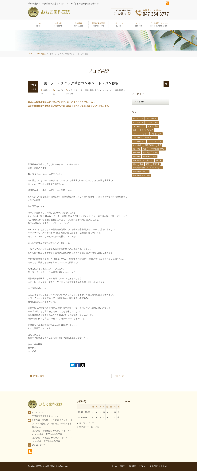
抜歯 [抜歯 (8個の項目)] (144, 149)
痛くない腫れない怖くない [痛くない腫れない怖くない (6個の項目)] (143, 160)
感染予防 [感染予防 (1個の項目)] (136, 149)
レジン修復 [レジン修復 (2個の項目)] (137, 145)
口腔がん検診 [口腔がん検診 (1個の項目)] (150, 145)
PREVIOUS (38, 376)
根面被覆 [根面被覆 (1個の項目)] (146, 153)
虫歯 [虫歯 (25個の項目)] (141, 164)
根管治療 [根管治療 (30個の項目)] (136, 153)
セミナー (139, 26)
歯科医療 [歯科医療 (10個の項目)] (146, 157)
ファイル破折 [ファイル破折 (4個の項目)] (156, 134)
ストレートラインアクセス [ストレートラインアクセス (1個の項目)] (143, 130)
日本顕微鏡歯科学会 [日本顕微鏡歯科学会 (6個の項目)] (156, 149)
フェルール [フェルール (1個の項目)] (137, 138)
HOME (30, 54)
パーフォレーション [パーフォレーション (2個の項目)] (140, 134)
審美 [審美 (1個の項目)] (159, 145)
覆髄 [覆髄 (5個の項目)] (147, 164)
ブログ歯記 (41, 54)
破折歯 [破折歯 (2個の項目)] (158, 160)
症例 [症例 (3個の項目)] (154, 157)
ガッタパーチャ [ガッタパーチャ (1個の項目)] (139, 126)
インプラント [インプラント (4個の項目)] (138, 123)
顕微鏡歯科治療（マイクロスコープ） (99, 90)
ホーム (38, 26)
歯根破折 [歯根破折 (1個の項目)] (136, 157)
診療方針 (58, 26)
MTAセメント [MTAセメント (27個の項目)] (138, 119)
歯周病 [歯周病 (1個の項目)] (155, 153)
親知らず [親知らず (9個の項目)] (156, 164)
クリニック (119, 26)
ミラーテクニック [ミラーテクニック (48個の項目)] (154, 142)
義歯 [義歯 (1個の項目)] (135, 164)
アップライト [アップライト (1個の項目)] (151, 119)
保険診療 (78, 26)
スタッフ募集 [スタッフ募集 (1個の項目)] (153, 126)
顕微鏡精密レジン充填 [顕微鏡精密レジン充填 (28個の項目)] (141, 175)
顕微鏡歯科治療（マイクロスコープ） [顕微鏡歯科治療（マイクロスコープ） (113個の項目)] (147, 168)
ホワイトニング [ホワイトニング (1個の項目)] (150, 138)
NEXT (117, 376)
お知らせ (164, 466)
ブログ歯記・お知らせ (159, 26)
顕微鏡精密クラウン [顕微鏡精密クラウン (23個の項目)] (140, 172)
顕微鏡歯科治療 (99, 26)
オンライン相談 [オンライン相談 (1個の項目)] (152, 123)
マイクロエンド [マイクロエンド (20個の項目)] (139, 142)
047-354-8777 (38, 445)
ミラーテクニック (75, 90)
